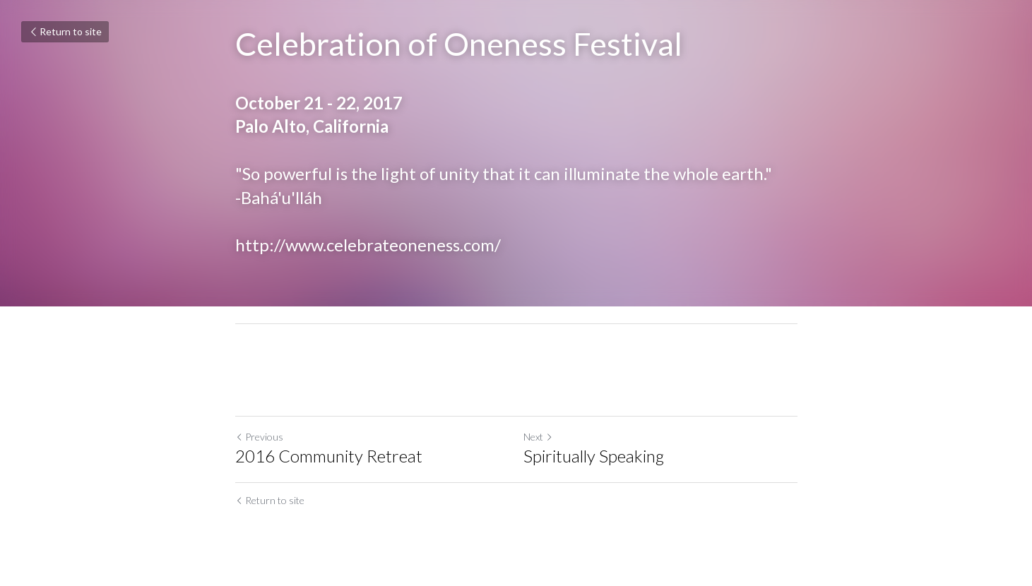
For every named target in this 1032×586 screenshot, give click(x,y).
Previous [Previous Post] (259, 437)
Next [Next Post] (538, 437)
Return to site (65, 31)
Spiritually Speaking (593, 456)
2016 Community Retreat (328, 456)
